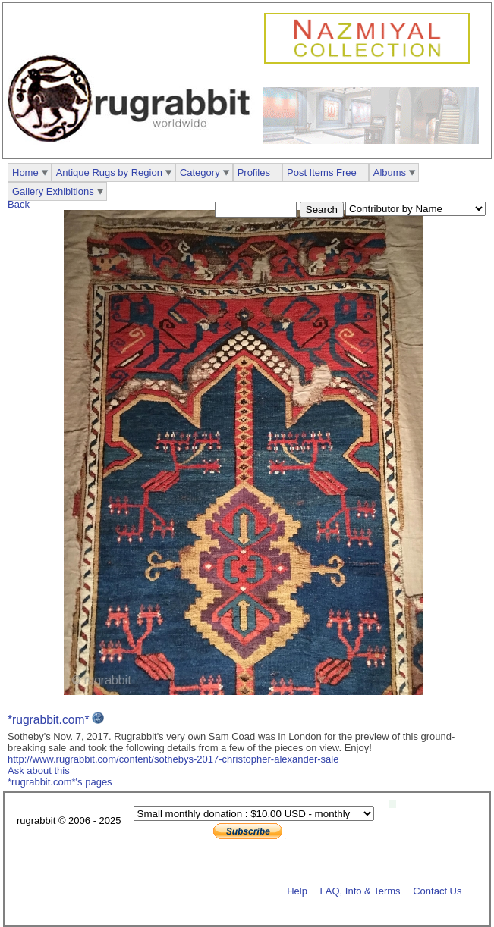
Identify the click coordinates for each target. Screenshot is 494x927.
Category (200, 172)
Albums (389, 172)
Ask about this (39, 770)
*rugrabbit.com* (48, 719)
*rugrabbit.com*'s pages (60, 782)
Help (297, 890)
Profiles (254, 172)
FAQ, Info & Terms (360, 890)
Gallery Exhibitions (53, 191)
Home (25, 172)
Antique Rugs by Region (109, 172)
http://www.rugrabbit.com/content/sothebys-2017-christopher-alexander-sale (173, 759)
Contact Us (437, 890)
